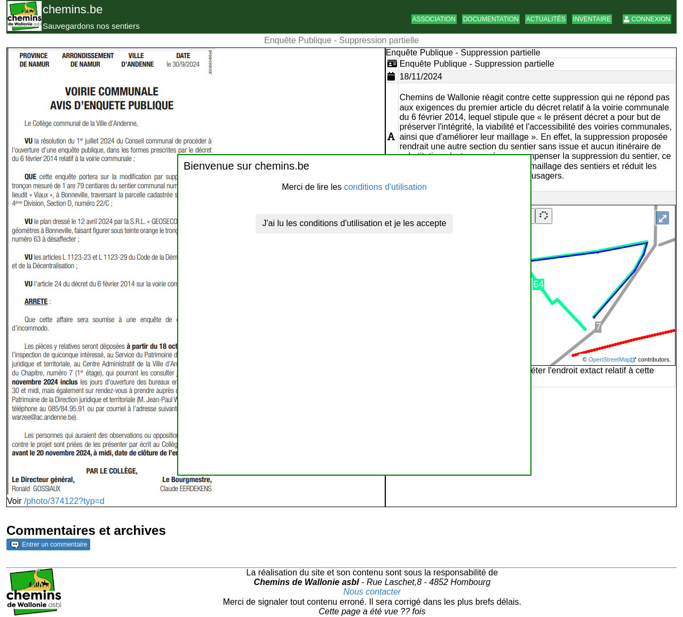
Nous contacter (372, 591)
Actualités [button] (546, 19)
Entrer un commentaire (49, 544)
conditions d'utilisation (385, 186)
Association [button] (434, 19)
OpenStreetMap (610, 359)
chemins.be (73, 9)
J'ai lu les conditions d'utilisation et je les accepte (355, 223)
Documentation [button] (491, 19)
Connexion (647, 19)
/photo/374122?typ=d (64, 501)
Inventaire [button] (592, 19)
